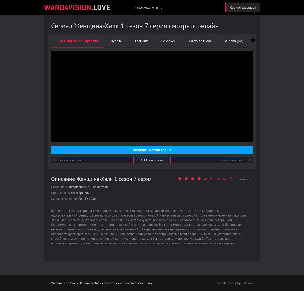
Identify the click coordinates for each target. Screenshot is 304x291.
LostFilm (141, 41)
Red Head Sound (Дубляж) (77, 41)
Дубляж (116, 41)
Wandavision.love (63, 283)
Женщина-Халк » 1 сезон (98, 283)
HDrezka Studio (199, 41)
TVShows (168, 41)
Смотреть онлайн (148, 8)
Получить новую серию (152, 149)
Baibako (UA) (233, 41)
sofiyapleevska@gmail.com (233, 283)
